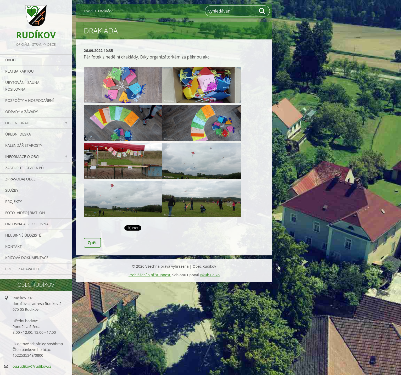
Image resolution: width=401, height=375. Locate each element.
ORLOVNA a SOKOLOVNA (27, 223)
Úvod (10, 59)
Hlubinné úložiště (23, 235)
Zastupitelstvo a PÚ (24, 167)
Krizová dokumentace (26, 257)
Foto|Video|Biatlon (25, 212)
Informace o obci (22, 156)
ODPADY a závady (21, 111)
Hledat (262, 11)
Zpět (92, 242)
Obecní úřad (17, 122)
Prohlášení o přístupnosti (150, 274)
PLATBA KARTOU (19, 71)
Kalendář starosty (23, 145)
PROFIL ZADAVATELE (22, 268)
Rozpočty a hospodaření (29, 100)
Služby (11, 190)
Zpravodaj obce (20, 179)
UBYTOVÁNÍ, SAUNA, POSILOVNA (22, 86)
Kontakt (13, 246)
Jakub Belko (210, 274)
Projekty (13, 201)
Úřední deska (18, 134)
